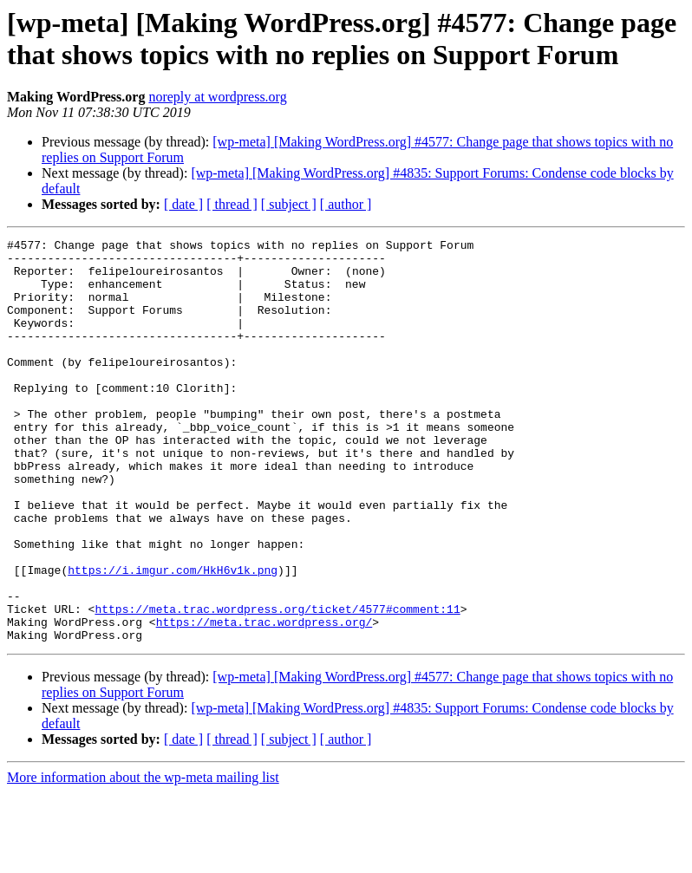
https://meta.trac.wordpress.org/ (264, 699)
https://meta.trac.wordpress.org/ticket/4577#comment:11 (277, 684)
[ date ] (183, 204)
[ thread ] (232, 204)
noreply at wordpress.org (217, 96)
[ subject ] (289, 204)
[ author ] (346, 204)
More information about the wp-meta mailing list (143, 857)
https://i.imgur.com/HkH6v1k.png (172, 637)
